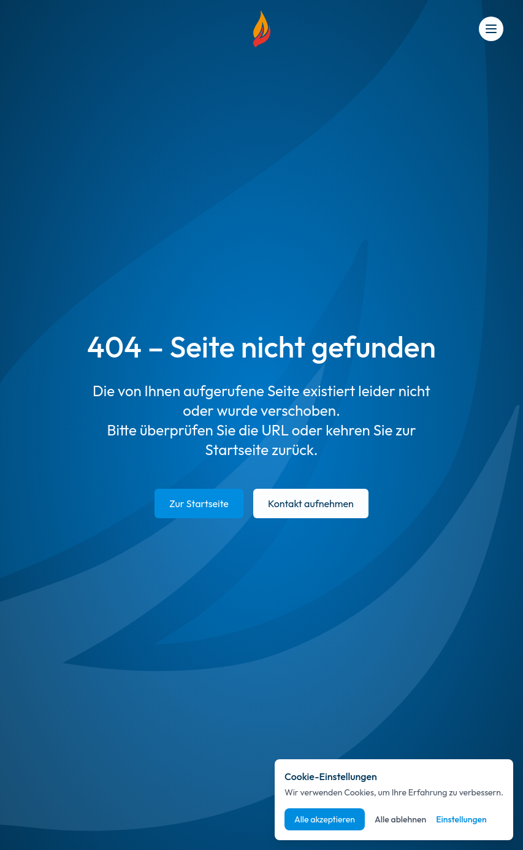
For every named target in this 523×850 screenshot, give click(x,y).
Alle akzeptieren (324, 819)
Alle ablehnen (400, 819)
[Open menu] (491, 29)
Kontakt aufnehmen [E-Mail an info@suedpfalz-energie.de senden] (311, 503)
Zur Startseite (199, 503)
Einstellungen (461, 819)
